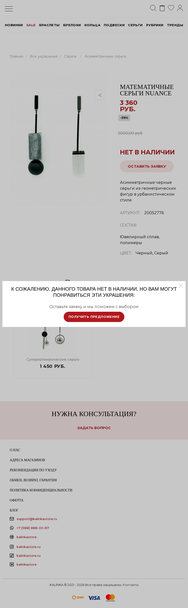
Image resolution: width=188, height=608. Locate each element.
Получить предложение (94, 317)
